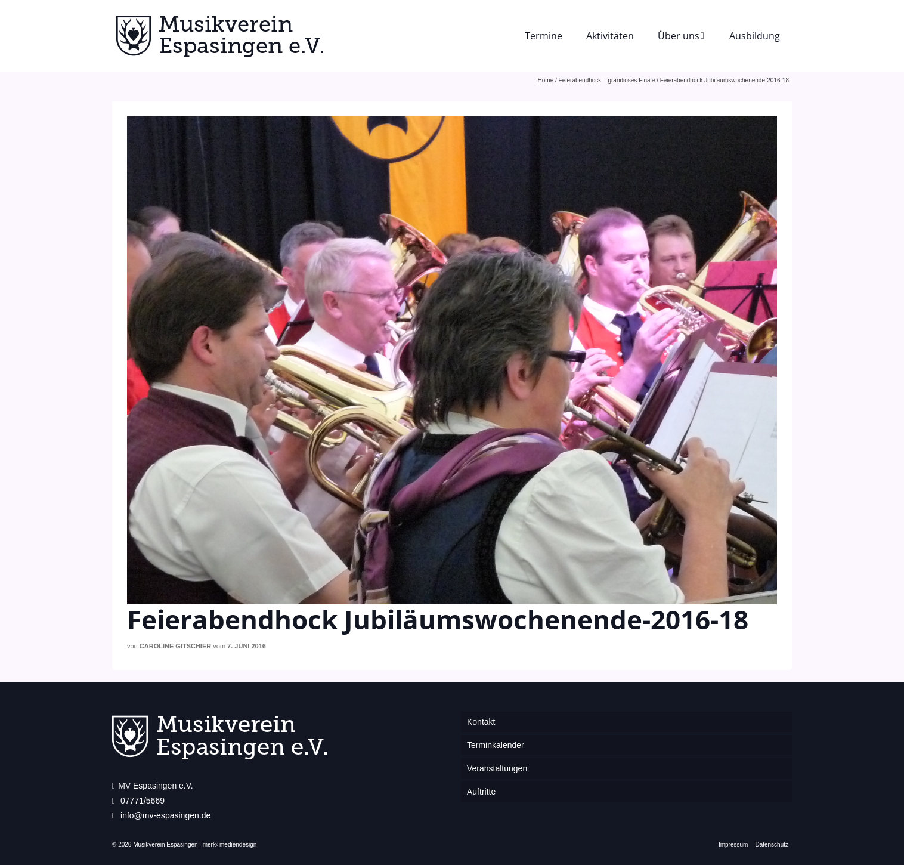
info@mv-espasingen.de (161, 815)
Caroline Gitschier (175, 646)
